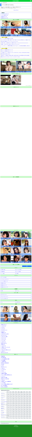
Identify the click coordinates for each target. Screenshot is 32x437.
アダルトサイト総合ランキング (6, 349)
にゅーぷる (3, 328)
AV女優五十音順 (3, 269)
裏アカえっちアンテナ (4, 352)
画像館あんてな (3, 332)
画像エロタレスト (4, 324)
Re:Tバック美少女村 (4, 386)
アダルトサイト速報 (4, 336)
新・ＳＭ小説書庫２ (4, 385)
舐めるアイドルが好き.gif (5, 378)
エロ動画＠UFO (3, 361)
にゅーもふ (3, 327)
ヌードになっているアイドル (5, 13)
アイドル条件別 (19, 271)
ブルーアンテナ (3, 339)
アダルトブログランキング (4, 296)
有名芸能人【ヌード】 (4, 16)
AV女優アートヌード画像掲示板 (6, 381)
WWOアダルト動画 (4, 377)
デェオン (2, 365)
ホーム (2, 302)
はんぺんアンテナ (4, 335)
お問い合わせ (18, 302)
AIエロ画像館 (3, 360)
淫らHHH (2, 364)
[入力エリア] (11, 266)
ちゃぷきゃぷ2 (3, 369)
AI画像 (17, 273)
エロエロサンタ (3, 348)
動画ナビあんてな (4, 343)
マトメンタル (3, 340)
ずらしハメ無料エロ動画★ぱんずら (6, 374)
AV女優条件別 (2, 271)
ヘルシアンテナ (3, 345)
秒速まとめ (3, 344)
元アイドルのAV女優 (3, 277)
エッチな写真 (3, 382)
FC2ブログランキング (4, 294)
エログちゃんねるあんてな (4, 298)
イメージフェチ (3, 372)
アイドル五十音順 (19, 269)
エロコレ (2, 370)
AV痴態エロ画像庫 (4, 373)
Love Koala (17, 426)
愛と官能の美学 (3, 357)
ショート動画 (2, 273)
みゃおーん (3, 331)
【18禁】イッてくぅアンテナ (5, 347)
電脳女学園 (3, 356)
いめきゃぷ (3, 368)
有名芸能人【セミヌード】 (4, 17)
